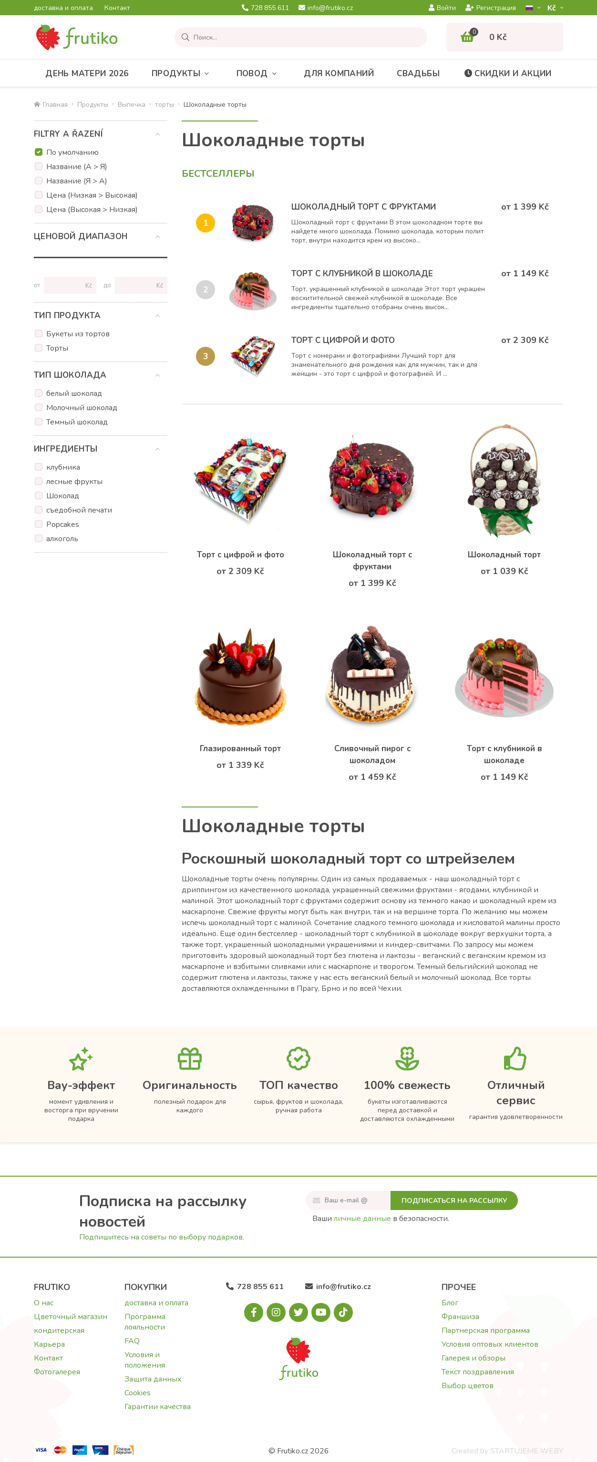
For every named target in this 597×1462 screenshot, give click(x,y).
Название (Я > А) (76, 181)
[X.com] (298, 1312)
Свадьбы (418, 73)
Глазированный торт (240, 748)
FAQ (132, 1341)
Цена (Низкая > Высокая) (92, 195)
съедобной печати (79, 510)
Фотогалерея (57, 1372)
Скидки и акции (507, 73)
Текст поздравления (478, 1372)
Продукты (183, 73)
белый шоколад (74, 393)
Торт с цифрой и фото (343, 340)
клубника (63, 467)
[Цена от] (66, 285)
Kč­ (552, 8)
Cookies (137, 1393)
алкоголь (62, 539)
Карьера (49, 1344)
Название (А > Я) (76, 166)
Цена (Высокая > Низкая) (92, 209)
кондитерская (59, 1330)
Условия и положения (144, 1360)
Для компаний (339, 73)
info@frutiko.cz (325, 8)
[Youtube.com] (320, 1312)
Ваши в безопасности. (380, 1218)
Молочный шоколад (81, 408)
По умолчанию (72, 152)
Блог (450, 1303)
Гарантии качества (157, 1407)
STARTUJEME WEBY (526, 1451)
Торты (57, 348)
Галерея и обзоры (473, 1358)
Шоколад (62, 496)
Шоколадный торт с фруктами (363, 207)
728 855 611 (265, 8)
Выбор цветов (468, 1386)
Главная (51, 104)
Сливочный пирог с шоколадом (372, 754)
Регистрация (490, 8)
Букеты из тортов (78, 334)
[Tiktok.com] (343, 1312)
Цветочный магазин (70, 1316)
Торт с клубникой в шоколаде (362, 273)
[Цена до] (137, 285)
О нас (43, 1303)
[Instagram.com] (276, 1312)
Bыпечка (131, 104)
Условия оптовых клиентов (490, 1344)
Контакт (117, 8)
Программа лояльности (144, 1321)
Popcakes (62, 524)
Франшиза (460, 1316)
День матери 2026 (86, 73)
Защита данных (153, 1379)
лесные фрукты (74, 481)
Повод (259, 73)
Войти (442, 8)
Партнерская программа (486, 1330)
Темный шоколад (77, 422)
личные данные (362, 1218)
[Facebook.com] (253, 1312)
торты (164, 104)
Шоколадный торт (504, 554)
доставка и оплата (63, 8)
